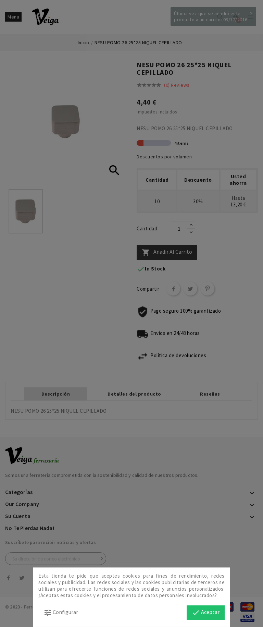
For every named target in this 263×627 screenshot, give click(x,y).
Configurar (60, 612)
